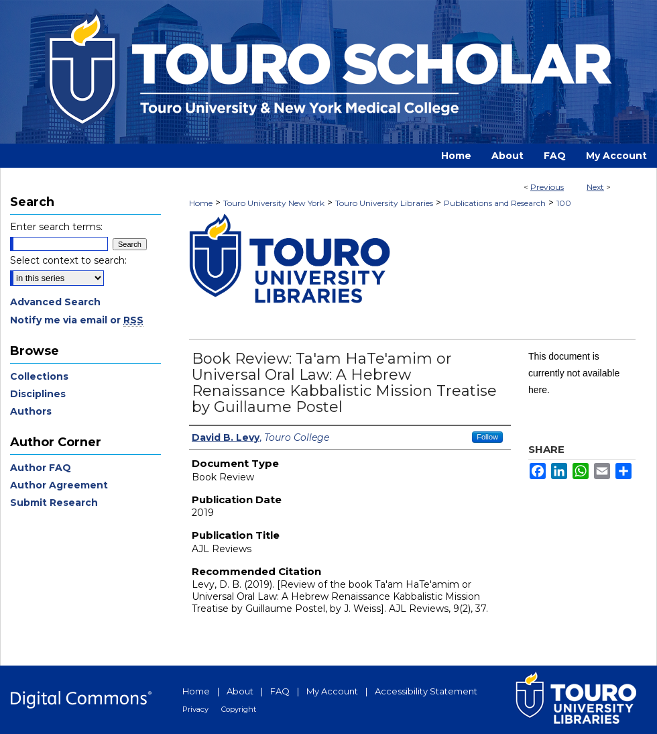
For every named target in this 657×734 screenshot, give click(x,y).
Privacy (195, 709)
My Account (332, 691)
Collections (39, 376)
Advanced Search (55, 302)
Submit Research (54, 502)
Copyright (238, 709)
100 (563, 203)
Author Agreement (59, 485)
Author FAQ (40, 468)
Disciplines (38, 394)
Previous (547, 187)
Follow (487, 437)
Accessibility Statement (426, 691)
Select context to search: (68, 260)
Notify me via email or (76, 320)
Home (201, 203)
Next (595, 187)
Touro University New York (273, 203)
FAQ (280, 691)
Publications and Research (495, 203)
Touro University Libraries (384, 203)
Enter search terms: (56, 227)
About (240, 691)
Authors (31, 411)
